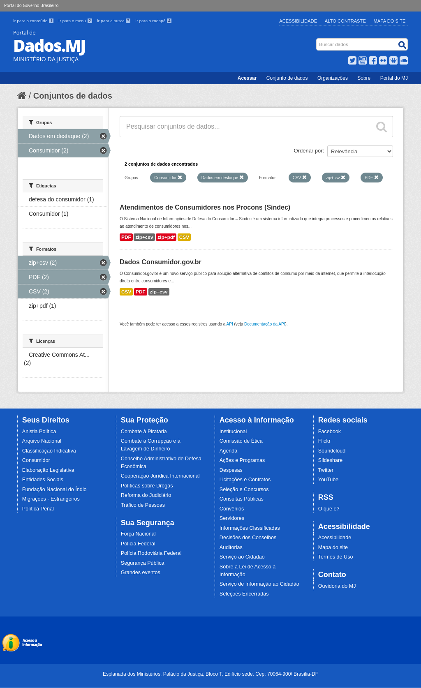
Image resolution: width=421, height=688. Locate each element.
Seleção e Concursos (244, 489)
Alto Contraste (345, 20)
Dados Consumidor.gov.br (160, 262)
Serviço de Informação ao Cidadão (259, 584)
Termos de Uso (335, 557)
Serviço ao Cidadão (242, 557)
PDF (126, 237)
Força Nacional (138, 534)
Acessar (247, 78)
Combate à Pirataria (144, 431)
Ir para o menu (76, 20)
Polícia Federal (138, 544)
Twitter (325, 470)
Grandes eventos (140, 572)
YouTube (328, 480)
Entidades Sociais (42, 480)
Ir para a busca (114, 20)
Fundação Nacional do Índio (54, 489)
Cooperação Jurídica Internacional (160, 476)
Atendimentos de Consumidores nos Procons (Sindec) (205, 207)
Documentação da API (264, 324)
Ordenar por (308, 151)
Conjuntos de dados (72, 95)
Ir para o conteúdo (34, 20)
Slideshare (330, 460)
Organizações (332, 78)
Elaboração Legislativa (48, 470)
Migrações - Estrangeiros (51, 499)
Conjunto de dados (287, 78)
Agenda (228, 451)
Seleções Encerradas (244, 594)
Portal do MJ (394, 78)
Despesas (231, 470)
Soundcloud (332, 451)
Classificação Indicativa (49, 451)
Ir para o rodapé (153, 20)
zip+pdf (166, 237)
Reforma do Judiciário (146, 495)
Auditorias (231, 547)
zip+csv (144, 237)
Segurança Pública (142, 563)
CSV (184, 237)
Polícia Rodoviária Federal (151, 553)
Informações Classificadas (250, 528)
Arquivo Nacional (41, 441)
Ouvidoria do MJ (337, 586)
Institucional (233, 431)
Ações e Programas (242, 460)
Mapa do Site (390, 20)
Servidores (232, 518)
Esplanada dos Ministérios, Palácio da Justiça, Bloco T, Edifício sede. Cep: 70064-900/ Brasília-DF (210, 674)
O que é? (329, 509)
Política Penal (38, 509)
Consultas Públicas (242, 499)
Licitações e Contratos (245, 480)
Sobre (363, 78)
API (230, 324)
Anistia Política (39, 431)
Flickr (324, 441)
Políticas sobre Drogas (147, 486)
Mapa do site (333, 547)
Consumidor (36, 460)
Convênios (232, 509)
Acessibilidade (298, 20)
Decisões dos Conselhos (248, 537)
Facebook (329, 431)
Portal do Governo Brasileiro (31, 5)
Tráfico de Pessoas (143, 505)
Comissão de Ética (241, 441)
